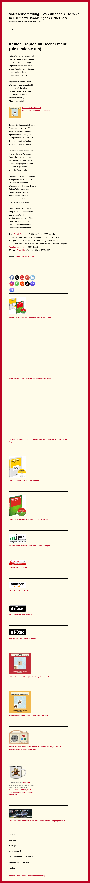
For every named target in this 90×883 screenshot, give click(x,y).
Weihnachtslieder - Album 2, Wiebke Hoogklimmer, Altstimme (31, 677)
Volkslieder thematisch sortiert (21, 857)
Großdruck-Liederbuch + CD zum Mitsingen (24, 480)
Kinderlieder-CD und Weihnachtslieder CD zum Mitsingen (29, 546)
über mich (13, 840)
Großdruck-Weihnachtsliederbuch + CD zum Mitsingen (28, 519)
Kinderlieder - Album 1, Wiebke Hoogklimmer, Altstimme (29, 715)
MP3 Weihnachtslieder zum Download (22, 638)
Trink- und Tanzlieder (24, 257)
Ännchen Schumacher (18, 247)
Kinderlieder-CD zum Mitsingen (20, 591)
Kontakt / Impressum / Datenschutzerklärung (27, 876)
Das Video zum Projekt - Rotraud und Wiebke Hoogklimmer (30, 378)
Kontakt (12, 868)
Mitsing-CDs (14, 846)
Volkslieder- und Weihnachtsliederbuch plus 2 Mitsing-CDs (30, 317)
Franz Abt (21, 250)
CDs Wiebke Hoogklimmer (18, 567)
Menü (13, 30)
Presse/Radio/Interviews (19, 862)
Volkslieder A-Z (15, 851)
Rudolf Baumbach (21, 234)
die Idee (12, 834)
